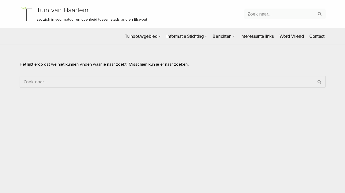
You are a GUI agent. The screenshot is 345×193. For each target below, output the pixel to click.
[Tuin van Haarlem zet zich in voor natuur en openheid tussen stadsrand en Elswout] (83, 14)
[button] (160, 36)
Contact (316, 36)
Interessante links (257, 36)
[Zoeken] (279, 14)
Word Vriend (291, 36)
